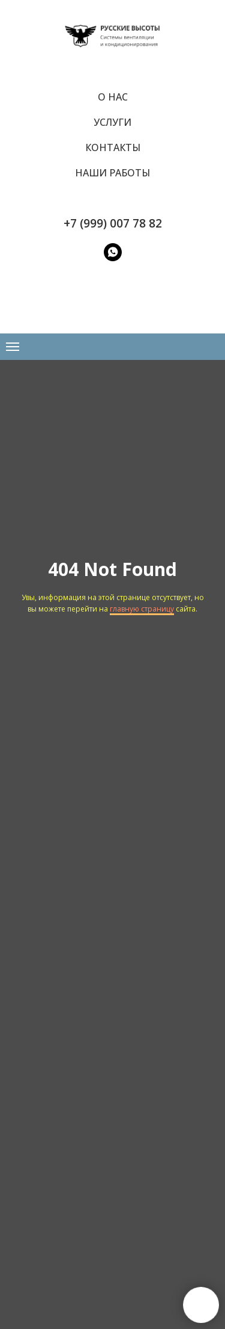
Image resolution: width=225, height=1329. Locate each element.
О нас (113, 97)
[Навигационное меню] (12, 346)
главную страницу (142, 609)
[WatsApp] (113, 252)
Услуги (112, 122)
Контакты (112, 147)
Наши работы (112, 172)
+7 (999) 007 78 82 (113, 223)
